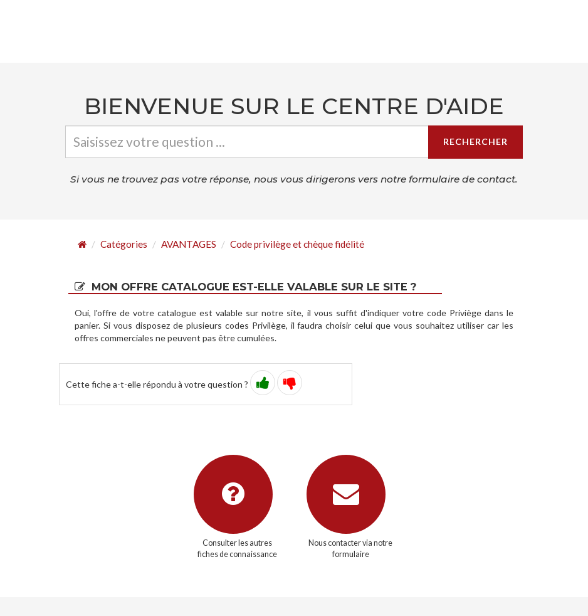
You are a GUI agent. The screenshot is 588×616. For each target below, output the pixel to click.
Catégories (123, 244)
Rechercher (475, 141)
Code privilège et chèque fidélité (297, 244)
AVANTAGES (188, 244)
